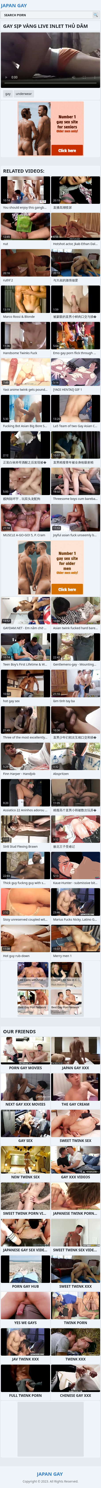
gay (8, 94)
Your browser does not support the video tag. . (50, 60)
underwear (24, 94)
